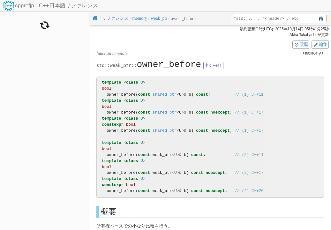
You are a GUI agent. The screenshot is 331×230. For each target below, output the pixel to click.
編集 (320, 44)
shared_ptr (165, 94)
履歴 (301, 44)
